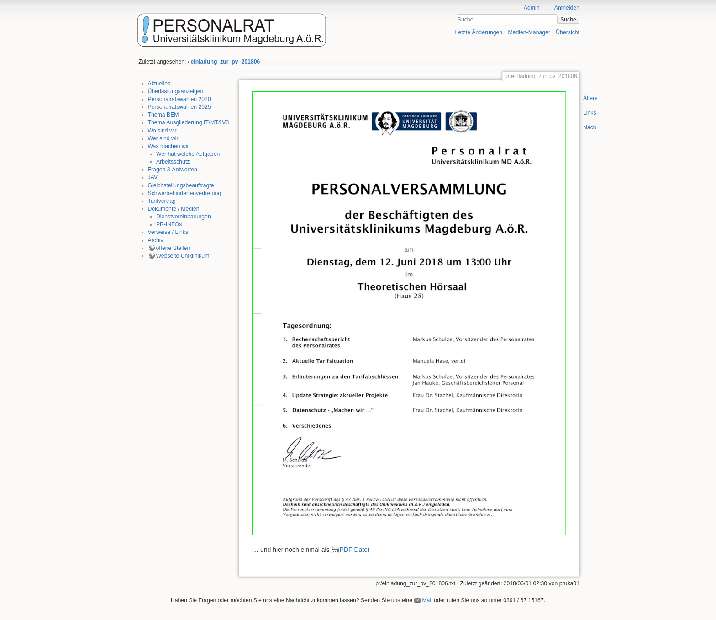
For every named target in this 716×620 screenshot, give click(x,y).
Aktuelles (159, 83)
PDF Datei (354, 549)
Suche (568, 19)
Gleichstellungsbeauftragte (181, 185)
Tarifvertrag (162, 201)
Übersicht (567, 32)
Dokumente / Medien (174, 209)
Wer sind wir (163, 138)
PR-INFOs (169, 224)
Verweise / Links (168, 232)
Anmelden (566, 8)
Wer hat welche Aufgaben (188, 154)
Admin (532, 8)
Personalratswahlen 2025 (179, 107)
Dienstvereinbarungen (183, 216)
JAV (153, 177)
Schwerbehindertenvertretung (184, 193)
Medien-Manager (529, 32)
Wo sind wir (162, 130)
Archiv (155, 240)
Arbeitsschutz (173, 162)
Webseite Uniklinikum (183, 256)
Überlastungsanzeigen (176, 91)
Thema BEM (163, 114)
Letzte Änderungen (479, 32)
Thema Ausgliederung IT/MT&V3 (188, 122)
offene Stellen (173, 248)
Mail (427, 600)
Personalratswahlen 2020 (179, 99)
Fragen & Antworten (172, 169)
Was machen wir (168, 146)
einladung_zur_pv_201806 (225, 61)
